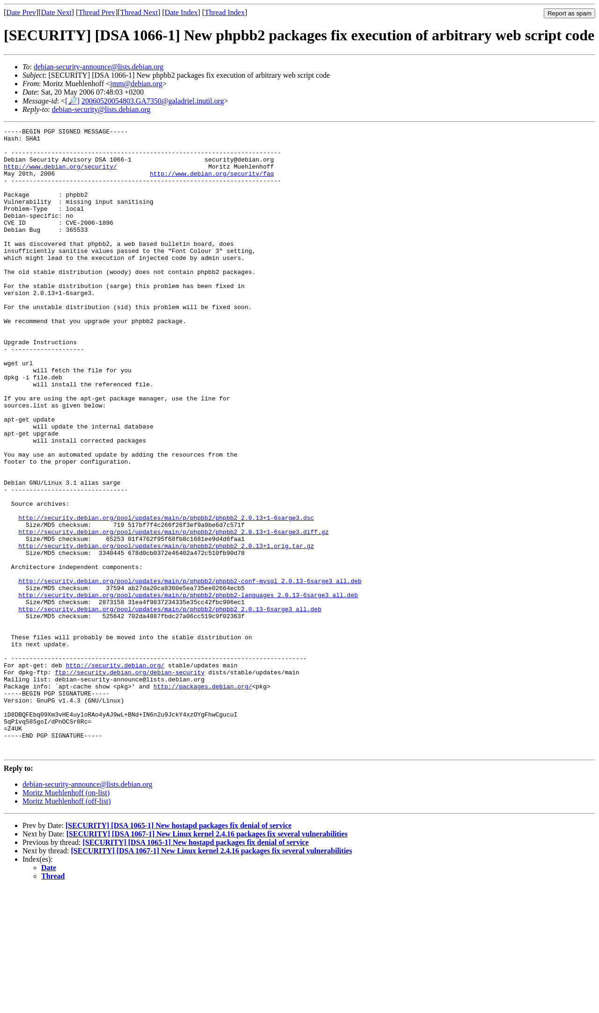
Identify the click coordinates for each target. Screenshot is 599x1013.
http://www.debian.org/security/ (60, 174)
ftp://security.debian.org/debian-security (130, 781)
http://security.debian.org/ (115, 773)
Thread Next (139, 12)
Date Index (181, 12)
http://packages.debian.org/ (202, 798)
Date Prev (21, 12)
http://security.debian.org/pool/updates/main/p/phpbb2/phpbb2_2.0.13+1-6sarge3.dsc (166, 596)
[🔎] (72, 101)
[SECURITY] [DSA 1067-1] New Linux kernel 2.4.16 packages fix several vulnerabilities (207, 959)
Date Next (56, 12)
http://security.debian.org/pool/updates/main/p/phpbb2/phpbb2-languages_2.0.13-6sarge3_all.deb (188, 689)
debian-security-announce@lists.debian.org (98, 67)
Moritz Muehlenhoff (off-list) (66, 926)
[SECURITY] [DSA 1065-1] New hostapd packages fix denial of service (179, 950)
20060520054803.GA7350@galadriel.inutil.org (152, 101)
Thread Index (225, 12)
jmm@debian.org (136, 84)
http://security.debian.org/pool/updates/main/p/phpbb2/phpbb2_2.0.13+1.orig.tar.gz (166, 630)
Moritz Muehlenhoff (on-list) (66, 918)
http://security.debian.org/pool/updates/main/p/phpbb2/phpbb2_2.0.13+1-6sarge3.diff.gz (173, 613)
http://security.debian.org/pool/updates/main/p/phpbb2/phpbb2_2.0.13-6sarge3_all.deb (169, 706)
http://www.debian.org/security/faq (212, 183)
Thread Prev (96, 12)
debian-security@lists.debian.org (101, 109)
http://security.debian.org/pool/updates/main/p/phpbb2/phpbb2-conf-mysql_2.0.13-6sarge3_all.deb (189, 672)
